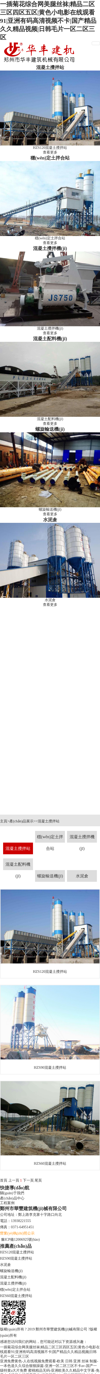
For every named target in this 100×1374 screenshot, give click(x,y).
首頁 (3, 1180)
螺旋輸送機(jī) (50, 429)
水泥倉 (50, 519)
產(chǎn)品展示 (21, 821)
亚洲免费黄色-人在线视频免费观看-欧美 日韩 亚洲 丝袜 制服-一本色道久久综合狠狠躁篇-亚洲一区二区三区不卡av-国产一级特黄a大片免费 (49, 1365)
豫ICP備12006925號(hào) (20, 1239)
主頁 (3, 821)
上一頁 (13, 1180)
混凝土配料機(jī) (50, 338)
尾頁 (38, 1180)
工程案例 (7, 1203)
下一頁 (28, 1180)
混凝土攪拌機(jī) (50, 248)
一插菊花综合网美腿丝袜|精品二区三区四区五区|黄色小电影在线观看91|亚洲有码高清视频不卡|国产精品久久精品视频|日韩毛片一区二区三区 (48, 21)
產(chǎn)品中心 (12, 1198)
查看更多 (50, 152)
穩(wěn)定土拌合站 (50, 158)
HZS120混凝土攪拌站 (17, 1252)
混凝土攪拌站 (50, 67)
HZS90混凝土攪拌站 (16, 1258)
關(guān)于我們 (12, 1193)
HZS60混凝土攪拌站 (16, 1296)
